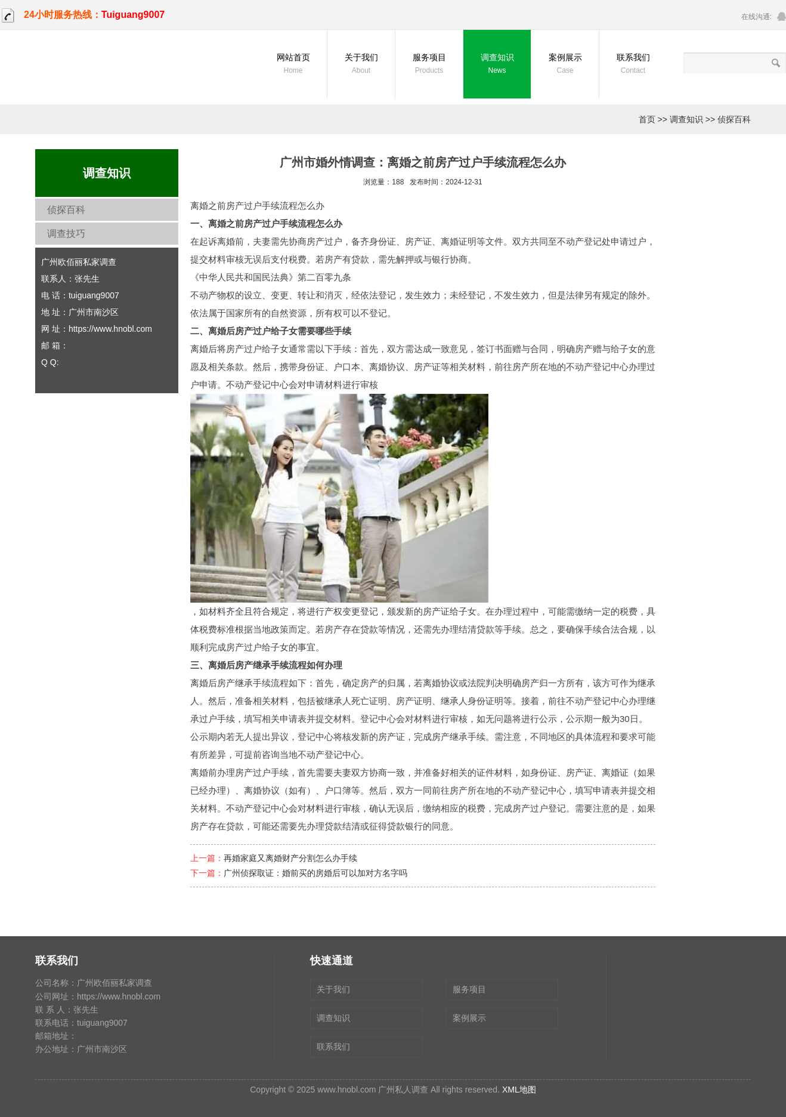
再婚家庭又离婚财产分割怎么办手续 (290, 858)
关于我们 (361, 65)
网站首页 (293, 65)
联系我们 (633, 65)
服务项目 (429, 65)
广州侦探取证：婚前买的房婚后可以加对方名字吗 (315, 873)
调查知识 (497, 65)
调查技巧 (66, 234)
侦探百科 (734, 119)
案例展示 (565, 65)
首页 (647, 119)
